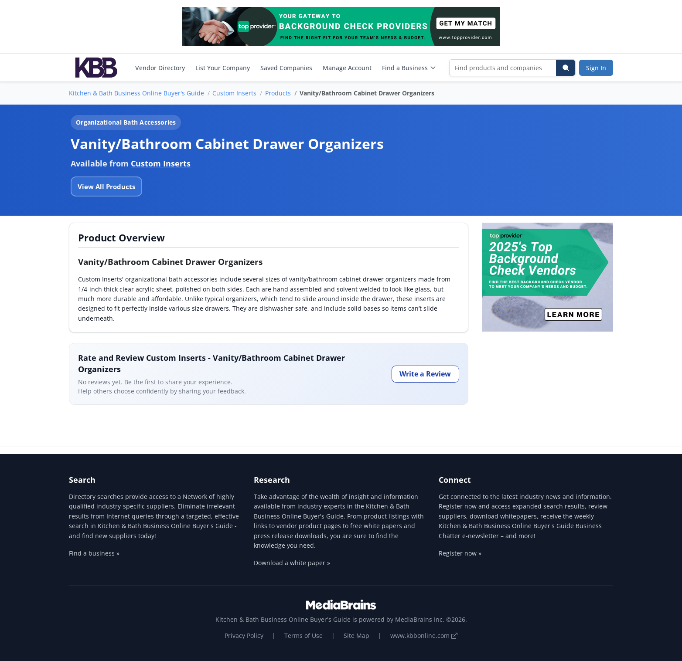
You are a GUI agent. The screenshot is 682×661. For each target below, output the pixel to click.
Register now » (460, 553)
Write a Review (425, 374)
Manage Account (347, 68)
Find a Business (409, 68)
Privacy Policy (244, 635)
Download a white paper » (292, 563)
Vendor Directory (160, 68)
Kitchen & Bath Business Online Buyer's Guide (136, 93)
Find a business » (94, 553)
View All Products (106, 186)
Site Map (356, 635)
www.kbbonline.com (423, 635)
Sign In (596, 68)
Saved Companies (286, 68)
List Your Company (222, 68)
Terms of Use (303, 635)
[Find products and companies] (503, 68)
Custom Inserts (234, 93)
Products (278, 93)
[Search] (565, 68)
